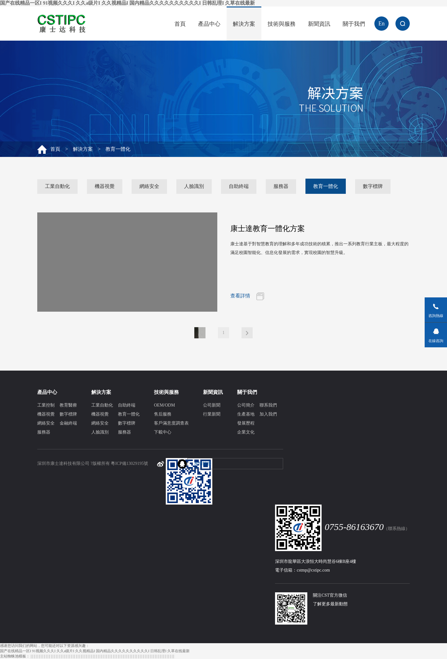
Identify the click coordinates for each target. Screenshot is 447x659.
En (381, 23)
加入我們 (268, 414)
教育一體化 (325, 186)
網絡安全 (149, 186)
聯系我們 (268, 405)
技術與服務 (282, 24)
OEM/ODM (164, 405)
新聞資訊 (319, 24)
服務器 (280, 186)
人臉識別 (194, 186)
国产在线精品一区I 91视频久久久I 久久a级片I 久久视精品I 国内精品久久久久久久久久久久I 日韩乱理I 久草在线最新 (127, 3)
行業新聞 (211, 414)
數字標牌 (373, 186)
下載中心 (162, 432)
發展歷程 (246, 423)
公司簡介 (246, 405)
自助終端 (239, 186)
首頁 (180, 24)
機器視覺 (105, 186)
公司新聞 (211, 405)
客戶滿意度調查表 (171, 423)
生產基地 (246, 414)
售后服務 (162, 414)
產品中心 (209, 24)
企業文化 (246, 432)
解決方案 (244, 24)
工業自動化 (57, 186)
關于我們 (354, 24)
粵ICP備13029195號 (129, 463)
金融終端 (68, 423)
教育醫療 (68, 405)
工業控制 (46, 405)
